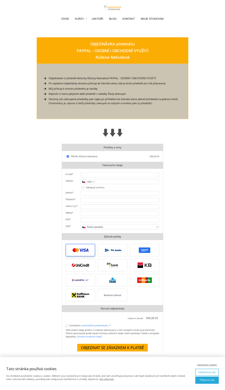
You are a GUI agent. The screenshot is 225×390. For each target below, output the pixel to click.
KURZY (79, 18)
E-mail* (69, 174)
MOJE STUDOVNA (152, 18)
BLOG (112, 18)
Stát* (68, 226)
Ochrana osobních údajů (89, 336)
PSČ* (68, 219)
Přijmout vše (207, 380)
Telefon (69, 180)
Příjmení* (70, 199)
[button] (80, 250)
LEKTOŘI (97, 18)
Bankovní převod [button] (112, 295)
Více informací (106, 379)
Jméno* (69, 192)
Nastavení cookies (207, 364)
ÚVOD (65, 18)
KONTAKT (128, 18)
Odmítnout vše (207, 372)
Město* (69, 212)
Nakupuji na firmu (95, 187)
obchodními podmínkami (95, 325)
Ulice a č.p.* (72, 206)
